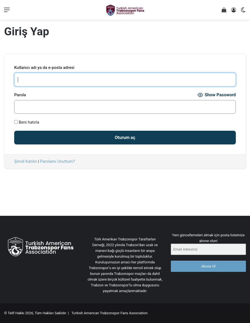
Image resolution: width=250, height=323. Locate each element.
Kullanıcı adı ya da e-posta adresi (44, 67)
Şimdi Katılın (25, 161)
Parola (20, 94)
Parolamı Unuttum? (57, 161)
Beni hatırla (26, 122)
